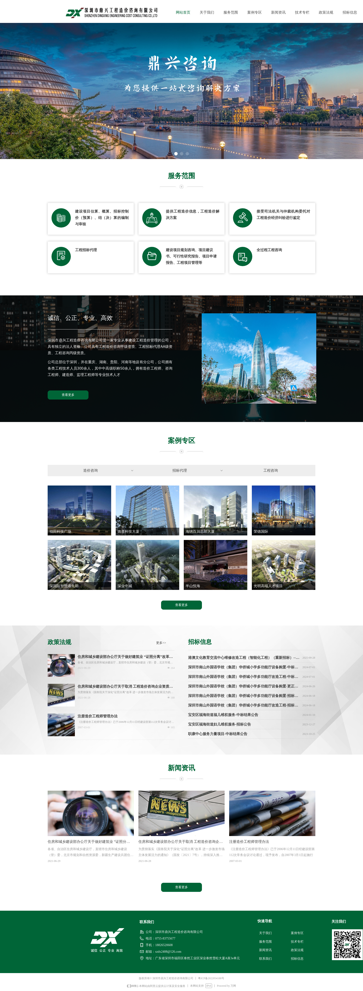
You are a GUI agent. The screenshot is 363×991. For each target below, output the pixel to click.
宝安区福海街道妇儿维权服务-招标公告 (219, 725)
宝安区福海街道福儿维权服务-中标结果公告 (223, 715)
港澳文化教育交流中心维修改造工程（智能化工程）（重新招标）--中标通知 (244, 658)
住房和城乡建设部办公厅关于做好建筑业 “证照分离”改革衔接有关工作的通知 (125, 657)
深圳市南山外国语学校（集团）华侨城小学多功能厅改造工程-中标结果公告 (244, 677)
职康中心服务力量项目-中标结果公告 (217, 734)
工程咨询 (270, 470)
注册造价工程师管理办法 (98, 716)
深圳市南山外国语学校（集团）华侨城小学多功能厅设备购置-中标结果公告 (244, 668)
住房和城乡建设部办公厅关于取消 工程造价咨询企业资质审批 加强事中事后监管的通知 (125, 686)
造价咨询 (108, 470)
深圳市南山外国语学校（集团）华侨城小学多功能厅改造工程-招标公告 (244, 706)
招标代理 (197, 470)
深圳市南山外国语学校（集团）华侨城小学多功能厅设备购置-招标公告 (244, 696)
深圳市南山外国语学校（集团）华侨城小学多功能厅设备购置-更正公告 (244, 687)
